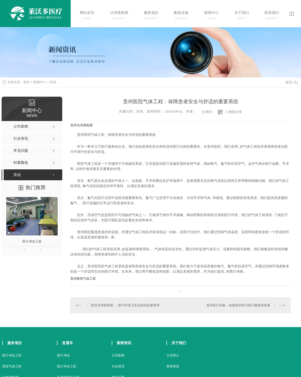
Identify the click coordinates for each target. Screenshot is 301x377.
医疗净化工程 (32, 241)
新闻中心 (39, 82)
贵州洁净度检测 (81, 125)
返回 (291, 82)
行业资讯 (118, 366)
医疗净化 (63, 355)
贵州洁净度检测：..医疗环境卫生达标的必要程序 (125, 305)
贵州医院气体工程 (83, 278)
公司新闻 (118, 355)
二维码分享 (233, 112)
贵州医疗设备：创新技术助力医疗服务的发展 (238, 305)
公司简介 (172, 355)
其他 (53, 82)
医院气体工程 (11, 366)
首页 (26, 82)
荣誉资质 (172, 366)
